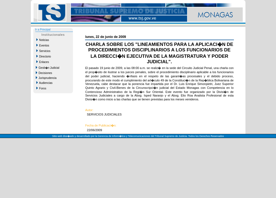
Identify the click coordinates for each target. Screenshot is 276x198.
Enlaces (42, 62)
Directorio (43, 56)
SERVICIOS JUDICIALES (103, 114)
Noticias (42, 40)
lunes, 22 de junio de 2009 (105, 37)
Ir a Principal (43, 29)
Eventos (42, 45)
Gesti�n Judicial (47, 67)
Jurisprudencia (46, 77)
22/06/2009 (93, 130)
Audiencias (44, 82)
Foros (41, 88)
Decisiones (44, 73)
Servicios (43, 51)
